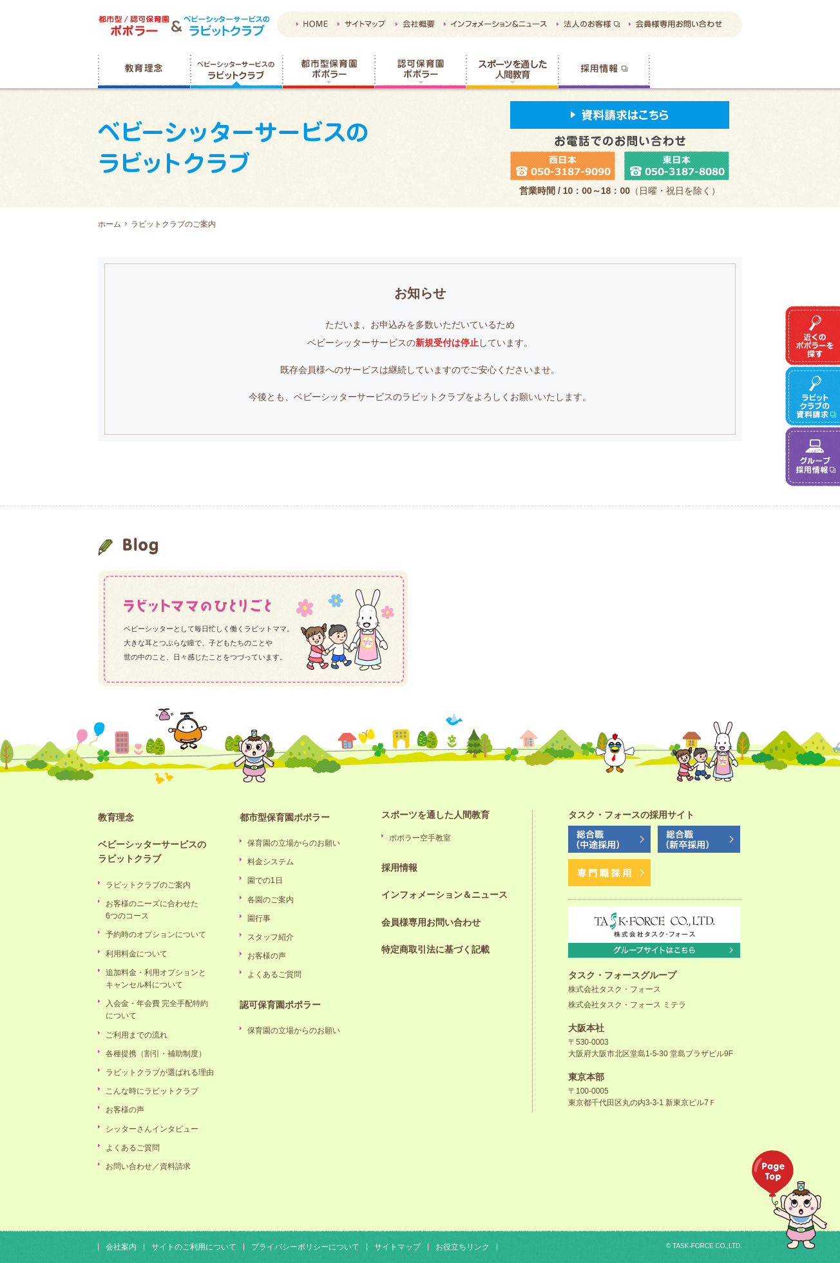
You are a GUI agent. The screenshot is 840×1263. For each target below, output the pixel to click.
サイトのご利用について (193, 1246)
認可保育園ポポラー (420, 71)
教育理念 (144, 71)
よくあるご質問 (133, 1147)
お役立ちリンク (462, 1246)
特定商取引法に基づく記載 (435, 949)
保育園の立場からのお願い (293, 843)
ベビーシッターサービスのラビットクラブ (236, 71)
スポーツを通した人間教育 (512, 71)
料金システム (270, 861)
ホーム (109, 224)
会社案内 (121, 1246)
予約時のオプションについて (156, 934)
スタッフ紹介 (270, 937)
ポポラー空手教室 (420, 837)
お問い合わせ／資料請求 (148, 1166)
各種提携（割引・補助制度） (156, 1053)
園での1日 (265, 880)
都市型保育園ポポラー (328, 71)
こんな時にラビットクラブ (152, 1091)
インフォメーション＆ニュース (444, 894)
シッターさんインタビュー (152, 1129)
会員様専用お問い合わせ (431, 922)
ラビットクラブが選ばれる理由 (160, 1072)
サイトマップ (397, 1246)
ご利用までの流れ (136, 1035)
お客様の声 (125, 1109)
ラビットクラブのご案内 (148, 884)
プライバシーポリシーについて (305, 1246)
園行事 (259, 918)
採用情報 (604, 71)
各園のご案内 (270, 899)
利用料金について (136, 953)
